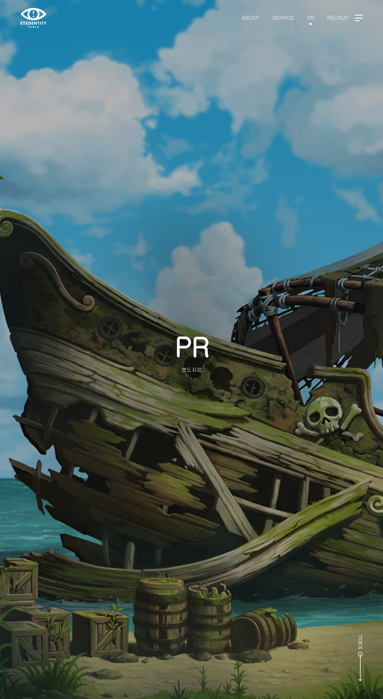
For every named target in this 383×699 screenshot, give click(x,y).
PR (310, 17)
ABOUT (250, 17)
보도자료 (191, 369)
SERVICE (283, 17)
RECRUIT (338, 17)
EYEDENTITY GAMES (33, 18)
